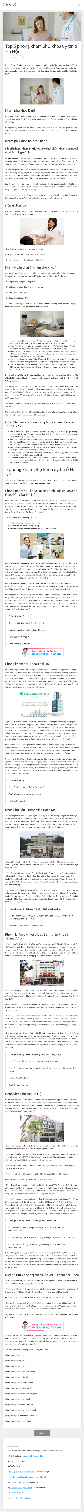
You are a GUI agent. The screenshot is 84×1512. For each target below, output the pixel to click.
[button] (79, 4)
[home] (8, 3)
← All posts (42, 1433)
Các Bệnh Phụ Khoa (26, 57)
